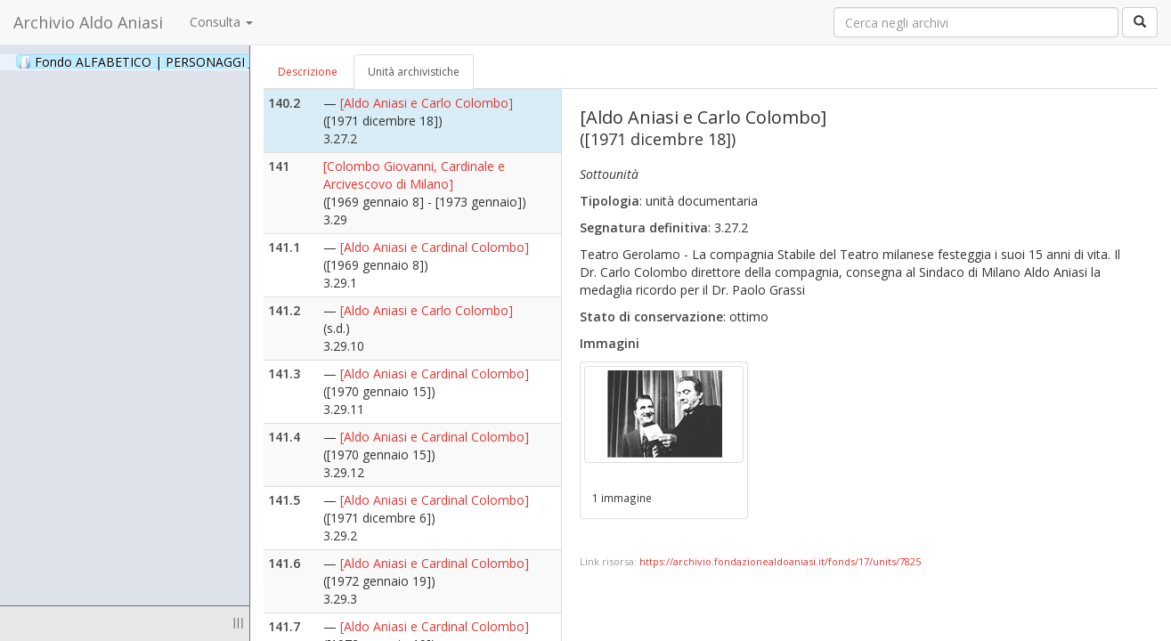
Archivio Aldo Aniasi (88, 22)
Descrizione (307, 71)
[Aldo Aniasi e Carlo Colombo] (426, 102)
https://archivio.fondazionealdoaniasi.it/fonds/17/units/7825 (780, 561)
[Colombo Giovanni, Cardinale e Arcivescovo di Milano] (414, 175)
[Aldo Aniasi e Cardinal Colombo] (434, 247)
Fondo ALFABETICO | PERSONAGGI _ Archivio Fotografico (216, 61)
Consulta (221, 21)
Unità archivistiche (413, 71)
